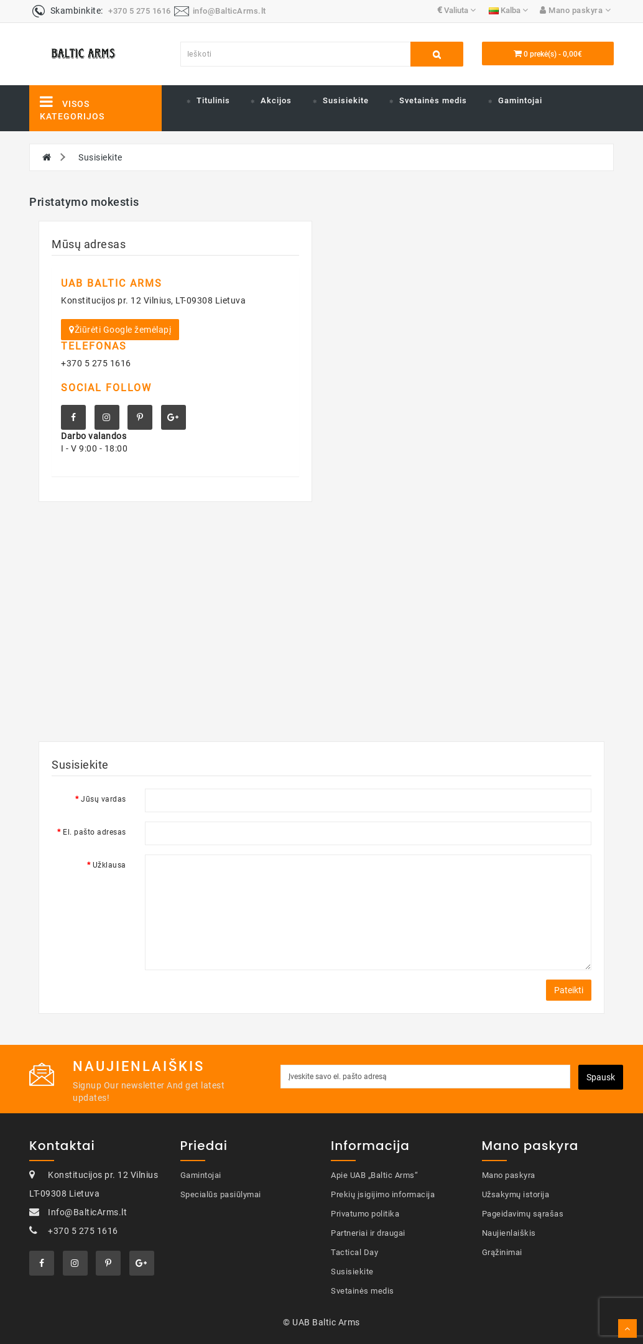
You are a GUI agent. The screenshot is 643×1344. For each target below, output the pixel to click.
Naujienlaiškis (509, 1233)
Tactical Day (354, 1252)
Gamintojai (520, 100)
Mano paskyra (508, 1175)
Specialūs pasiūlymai (220, 1194)
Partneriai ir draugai (368, 1233)
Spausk (600, 1077)
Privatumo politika (365, 1213)
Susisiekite (346, 100)
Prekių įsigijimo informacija (383, 1194)
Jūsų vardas (103, 799)
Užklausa (109, 865)
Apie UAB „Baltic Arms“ (374, 1175)
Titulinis (213, 100)
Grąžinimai (502, 1252)
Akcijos (276, 100)
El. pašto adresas (94, 832)
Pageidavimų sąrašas (523, 1213)
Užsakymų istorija (516, 1194)
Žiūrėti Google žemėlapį (120, 330)
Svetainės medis (433, 100)
